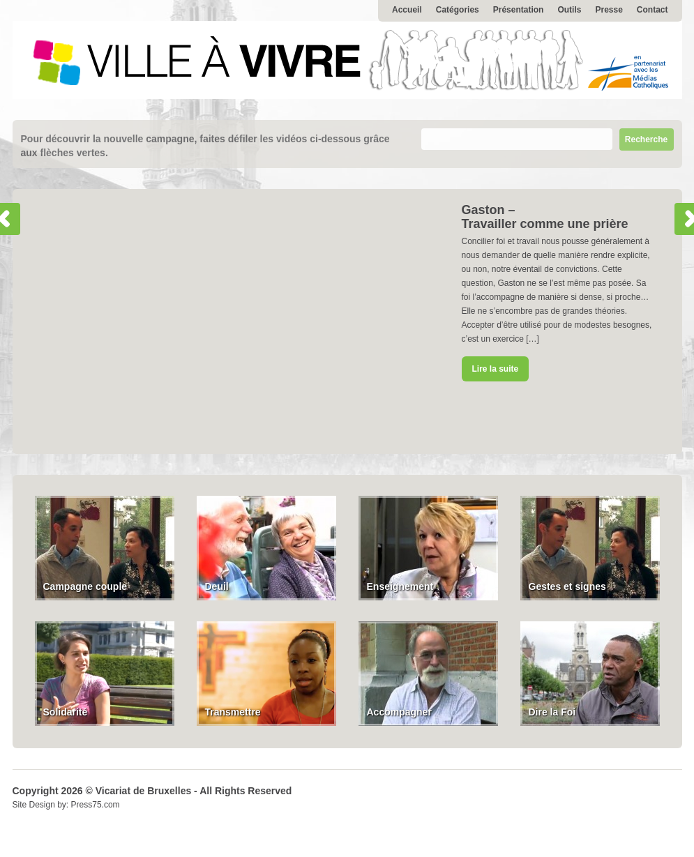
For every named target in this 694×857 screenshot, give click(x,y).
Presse (608, 10)
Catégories (457, 10)
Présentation (518, 10)
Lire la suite (495, 369)
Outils (569, 10)
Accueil (407, 10)
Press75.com (95, 805)
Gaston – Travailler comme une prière (545, 217)
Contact (652, 10)
